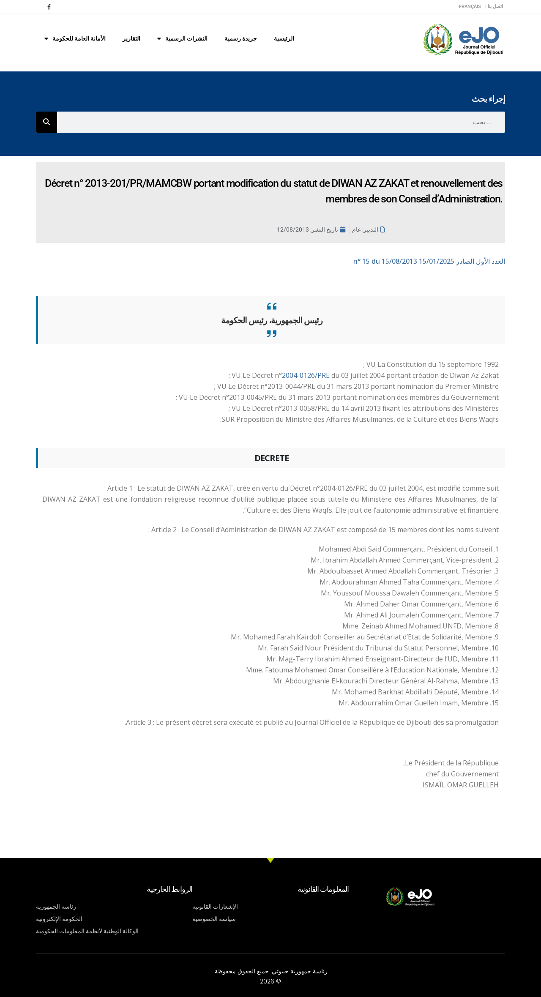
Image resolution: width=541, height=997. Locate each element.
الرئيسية (284, 38)
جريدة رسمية (240, 38)
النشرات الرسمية (182, 38)
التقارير (131, 38)
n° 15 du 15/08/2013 (429, 261)
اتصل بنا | (494, 6)
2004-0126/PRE (306, 375)
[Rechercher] (46, 122)
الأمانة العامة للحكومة (75, 38)
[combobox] (281, 122)
